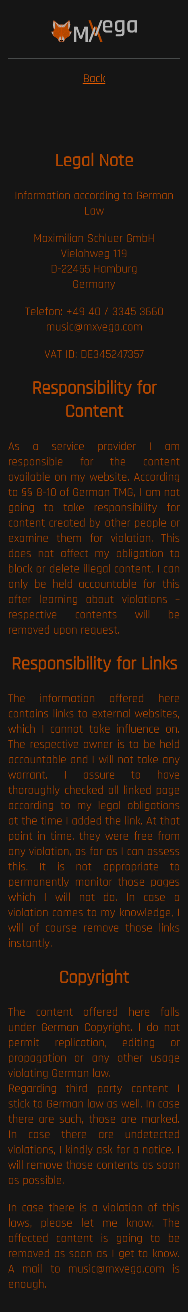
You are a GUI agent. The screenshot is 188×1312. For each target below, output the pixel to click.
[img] (94, 31)
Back (94, 78)
